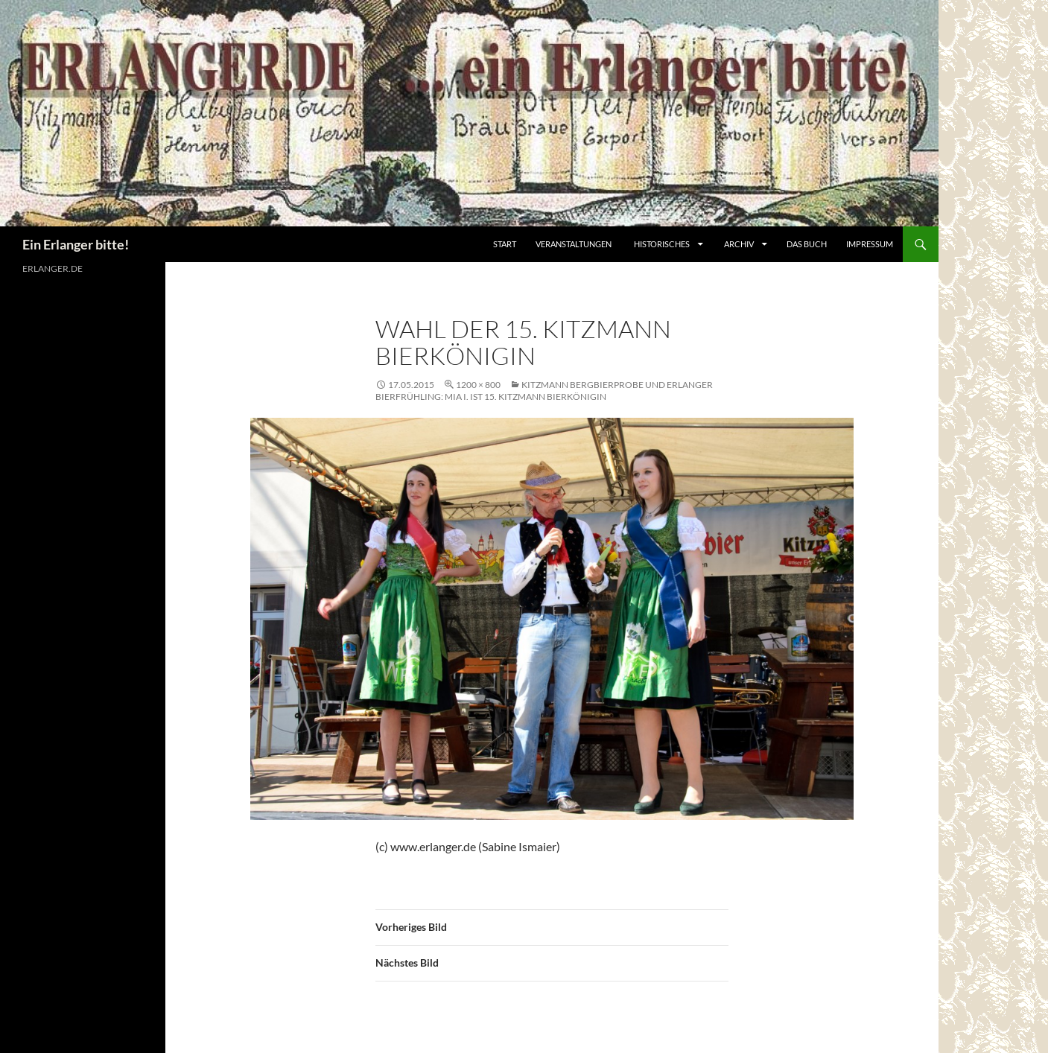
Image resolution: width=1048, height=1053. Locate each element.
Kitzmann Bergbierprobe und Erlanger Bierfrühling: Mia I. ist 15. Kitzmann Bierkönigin (544, 390)
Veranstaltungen (574, 244)
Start (504, 244)
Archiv (740, 244)
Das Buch (807, 244)
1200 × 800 (478, 384)
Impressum (869, 244)
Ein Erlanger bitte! (75, 244)
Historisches (662, 244)
